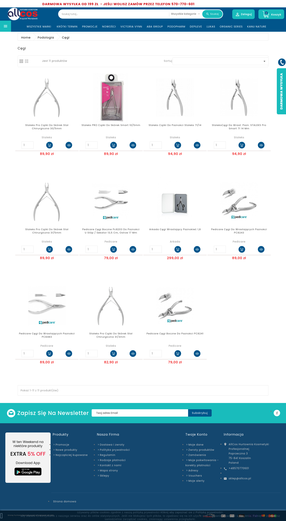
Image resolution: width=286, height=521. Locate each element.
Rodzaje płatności (113, 460)
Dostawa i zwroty (112, 444)
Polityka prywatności (115, 450)
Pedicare (111, 241)
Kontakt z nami (110, 465)
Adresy (193, 470)
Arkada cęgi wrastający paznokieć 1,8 (175, 229)
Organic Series (231, 26)
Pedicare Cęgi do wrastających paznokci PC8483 (47, 335)
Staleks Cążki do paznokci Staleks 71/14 (175, 125)
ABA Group (155, 26)
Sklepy (104, 475)
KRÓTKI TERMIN (67, 26)
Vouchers (195, 475)
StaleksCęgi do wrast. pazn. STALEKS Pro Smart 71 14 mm (239, 127)
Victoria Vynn (131, 26)
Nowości (109, 26)
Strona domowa (64, 501)
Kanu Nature (256, 26)
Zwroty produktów (201, 450)
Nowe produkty (66, 450)
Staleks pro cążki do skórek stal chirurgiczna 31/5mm (46, 231)
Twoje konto (196, 434)
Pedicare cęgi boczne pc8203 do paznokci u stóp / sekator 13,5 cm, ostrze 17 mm (111, 231)
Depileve (196, 26)
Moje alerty (196, 481)
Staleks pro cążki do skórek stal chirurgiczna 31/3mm (111, 335)
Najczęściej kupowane (72, 455)
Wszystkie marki (39, 26)
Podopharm (176, 26)
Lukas (211, 26)
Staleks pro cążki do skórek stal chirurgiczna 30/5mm (46, 127)
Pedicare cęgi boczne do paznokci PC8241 (175, 333)
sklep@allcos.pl (240, 478)
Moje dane (196, 444)
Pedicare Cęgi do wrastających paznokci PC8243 (239, 231)
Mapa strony (109, 470)
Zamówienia (197, 455)
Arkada (175, 241)
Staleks (47, 137)
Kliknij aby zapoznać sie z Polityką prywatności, (191, 512)
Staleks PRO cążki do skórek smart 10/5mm (111, 125)
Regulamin (107, 455)
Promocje (90, 26)
